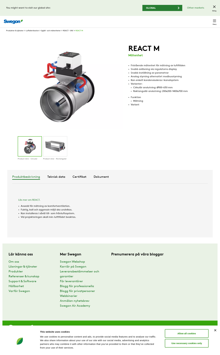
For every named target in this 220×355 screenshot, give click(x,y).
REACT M (79, 36)
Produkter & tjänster (15, 36)
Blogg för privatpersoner (77, 296)
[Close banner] (215, 319)
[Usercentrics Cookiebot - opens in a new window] (19, 349)
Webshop (180, 20)
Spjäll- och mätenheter (51, 36)
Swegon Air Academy (75, 311)
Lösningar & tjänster (23, 272)
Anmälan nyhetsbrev (74, 306)
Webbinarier (68, 301)
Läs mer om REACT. (29, 205)
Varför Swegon (19, 296)
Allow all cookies (187, 322)
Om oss (14, 267)
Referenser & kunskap (24, 282)
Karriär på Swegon (73, 272)
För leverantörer (71, 287)
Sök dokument (151, 20)
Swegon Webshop (72, 267)
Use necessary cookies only (186, 332)
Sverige (194, 20)
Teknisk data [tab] (106, 182)
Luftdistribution (32, 36)
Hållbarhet (16, 292)
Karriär (168, 20)
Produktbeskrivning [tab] (76, 182)
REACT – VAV (68, 36)
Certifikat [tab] (129, 182)
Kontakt (209, 20)
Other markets (195, 8)
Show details (160, 349)
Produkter (16, 277)
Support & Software (22, 287)
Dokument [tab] (150, 182)
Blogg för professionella (77, 292)
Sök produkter (128, 20)
